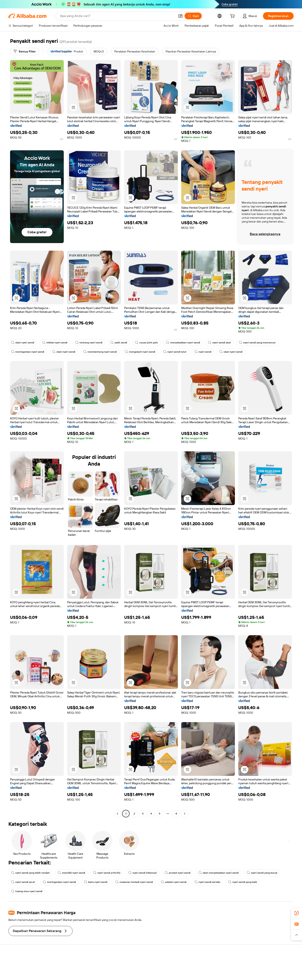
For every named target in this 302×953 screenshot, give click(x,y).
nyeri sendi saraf (23, 882)
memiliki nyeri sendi (71, 872)
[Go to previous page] (117, 813)
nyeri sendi (202, 351)
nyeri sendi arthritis (106, 872)
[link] (296, 913)
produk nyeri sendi (177, 872)
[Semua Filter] (24, 51)
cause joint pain (146, 342)
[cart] (233, 16)
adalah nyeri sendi (173, 882)
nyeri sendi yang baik (242, 882)
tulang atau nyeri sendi (26, 891)
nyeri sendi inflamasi (142, 872)
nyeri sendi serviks (207, 882)
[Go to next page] (184, 813)
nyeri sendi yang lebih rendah (30, 872)
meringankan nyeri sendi (27, 351)
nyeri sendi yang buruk (262, 872)
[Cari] (193, 16)
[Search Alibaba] (117, 16)
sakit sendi (118, 342)
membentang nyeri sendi (100, 351)
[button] (180, 15)
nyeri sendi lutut (174, 351)
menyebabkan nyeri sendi (183, 342)
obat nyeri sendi (22, 342)
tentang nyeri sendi (88, 342)
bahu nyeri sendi (95, 882)
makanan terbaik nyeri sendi (134, 882)
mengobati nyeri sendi (140, 351)
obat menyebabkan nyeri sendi (218, 872)
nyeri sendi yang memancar (257, 342)
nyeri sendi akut (219, 342)
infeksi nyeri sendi (54, 342)
